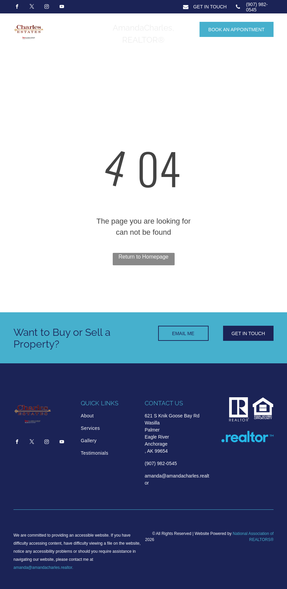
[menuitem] (109, 416)
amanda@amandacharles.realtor (42, 567)
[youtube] (61, 7)
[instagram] (46, 7)
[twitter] (31, 7)
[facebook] (16, 7)
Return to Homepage (143, 257)
